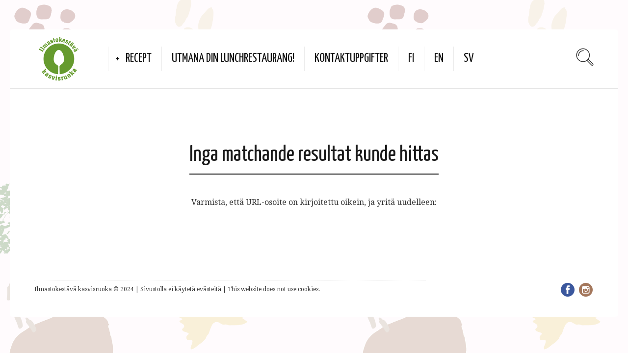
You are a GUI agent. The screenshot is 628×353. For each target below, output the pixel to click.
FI (411, 58)
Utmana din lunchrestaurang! (233, 58)
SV (469, 58)
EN (439, 58)
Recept (139, 58)
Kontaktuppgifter (351, 58)
